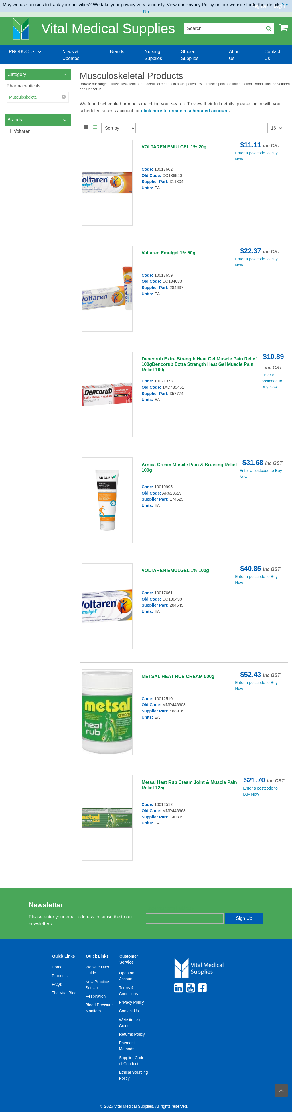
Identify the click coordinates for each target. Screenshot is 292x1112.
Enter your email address (170, 908)
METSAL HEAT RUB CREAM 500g (177, 676)
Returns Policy (132, 1034)
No (146, 11)
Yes (285, 4)
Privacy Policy (131, 1002)
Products (60, 975)
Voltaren (22, 131)
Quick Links (63, 956)
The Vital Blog (64, 993)
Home (57, 967)
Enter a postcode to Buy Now (271, 381)
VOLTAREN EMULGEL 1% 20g (173, 146)
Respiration (96, 996)
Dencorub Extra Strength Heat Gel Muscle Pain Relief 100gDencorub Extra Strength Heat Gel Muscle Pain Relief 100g (199, 364)
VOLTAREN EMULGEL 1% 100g (175, 570)
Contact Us (129, 1011)
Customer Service (128, 959)
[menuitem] (26, 55)
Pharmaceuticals (23, 85)
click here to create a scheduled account (185, 110)
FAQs (57, 984)
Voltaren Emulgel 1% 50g (168, 252)
